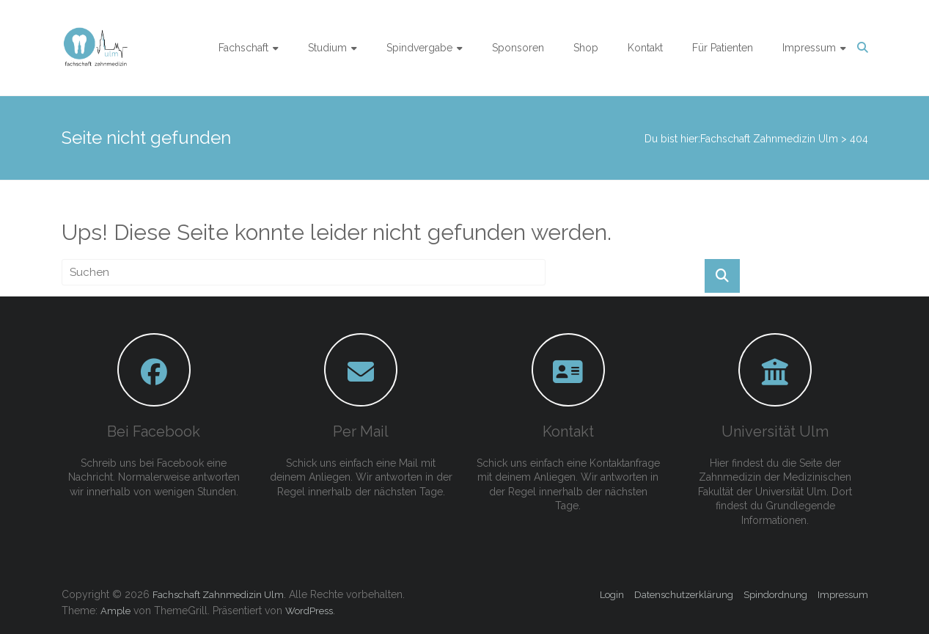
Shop (585, 48)
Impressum (809, 48)
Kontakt (645, 48)
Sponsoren (518, 48)
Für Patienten (722, 48)
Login (612, 594)
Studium (327, 48)
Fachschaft (243, 48)
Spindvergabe (419, 48)
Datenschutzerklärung (683, 594)
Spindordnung (775, 594)
